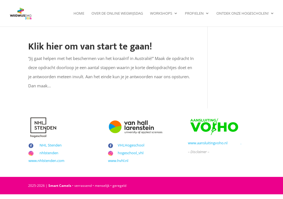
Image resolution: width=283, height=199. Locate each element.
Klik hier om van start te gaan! (90, 46)
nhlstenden (49, 152)
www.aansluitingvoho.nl (207, 142)
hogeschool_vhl (130, 152)
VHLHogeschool (131, 145)
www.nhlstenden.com (46, 160)
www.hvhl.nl (118, 160)
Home (79, 13)
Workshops (161, 13)
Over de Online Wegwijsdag (117, 13)
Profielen (194, 13)
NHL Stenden (51, 145)
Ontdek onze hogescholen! (242, 13)
